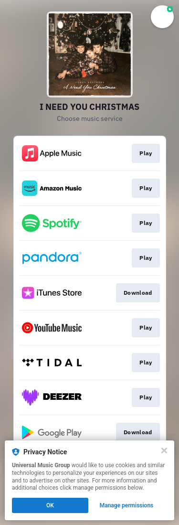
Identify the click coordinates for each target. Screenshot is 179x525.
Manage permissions (127, 505)
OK (50, 505)
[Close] (164, 450)
